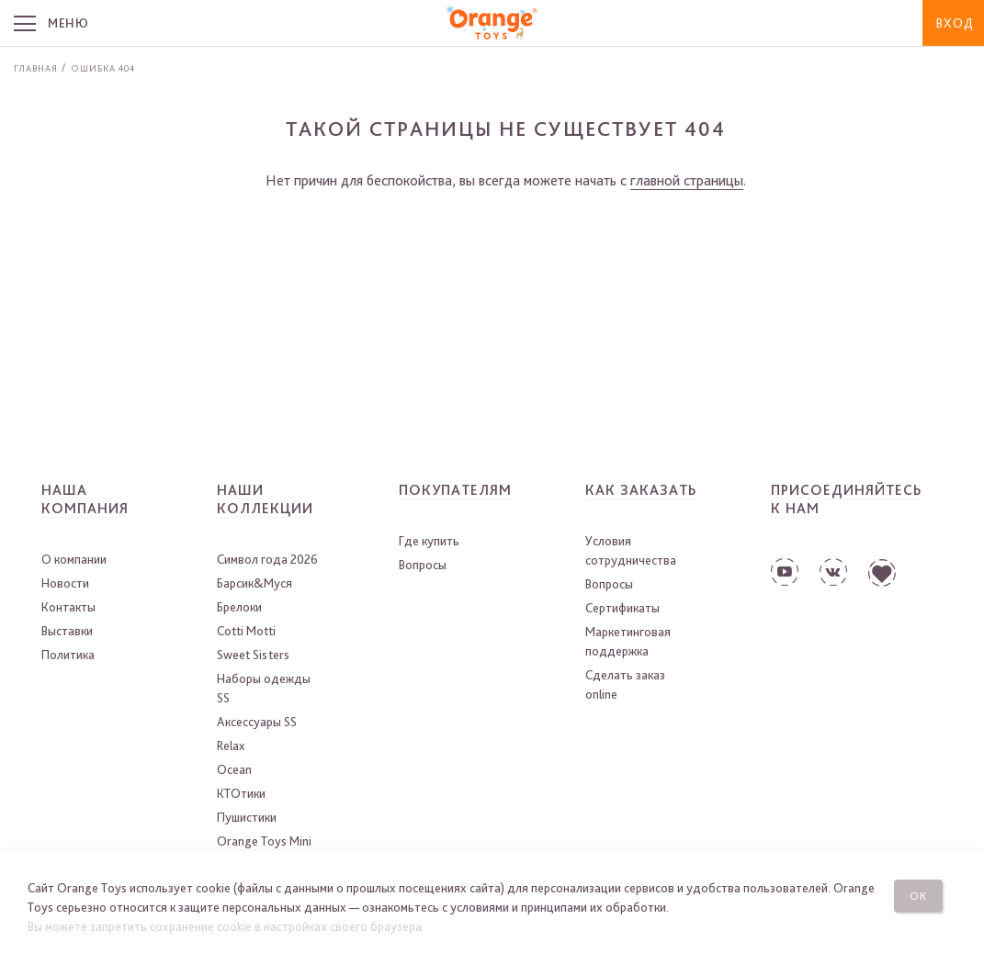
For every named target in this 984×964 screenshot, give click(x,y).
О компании (74, 559)
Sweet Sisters (253, 654)
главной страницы (686, 180)
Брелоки (239, 607)
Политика (68, 654)
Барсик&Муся (254, 583)
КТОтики (241, 793)
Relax (230, 745)
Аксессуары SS (257, 721)
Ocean (234, 769)
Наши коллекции (265, 499)
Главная (36, 67)
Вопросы (423, 564)
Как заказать (641, 490)
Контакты (68, 607)
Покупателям (455, 490)
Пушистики (247, 817)
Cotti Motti (246, 630)
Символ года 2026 (267, 559)
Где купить (429, 540)
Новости (65, 583)
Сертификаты (622, 607)
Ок (918, 895)
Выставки (67, 630)
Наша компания (85, 499)
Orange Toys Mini (264, 841)
